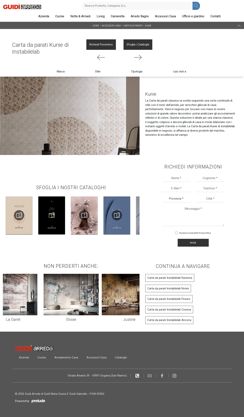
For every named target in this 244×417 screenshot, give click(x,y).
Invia (193, 242)
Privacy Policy (205, 233)
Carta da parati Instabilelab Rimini (168, 288)
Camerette (118, 16)
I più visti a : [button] (180, 71)
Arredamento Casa (66, 357)
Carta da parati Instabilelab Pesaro (168, 299)
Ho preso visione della (195, 233)
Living (101, 16)
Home (96, 25)
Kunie (148, 25)
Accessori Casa (165, 16)
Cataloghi (121, 357)
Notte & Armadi (80, 16)
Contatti (215, 16)
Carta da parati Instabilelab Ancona (169, 320)
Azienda (43, 16)
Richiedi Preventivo (101, 44)
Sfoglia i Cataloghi (138, 44)
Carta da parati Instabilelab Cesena (169, 309)
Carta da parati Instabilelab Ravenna (169, 278)
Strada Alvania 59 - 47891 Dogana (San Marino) (97, 375)
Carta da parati (132, 25)
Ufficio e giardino (193, 16)
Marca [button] (61, 71)
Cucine (59, 16)
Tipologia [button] (136, 71)
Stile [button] (97, 71)
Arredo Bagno (140, 16)
